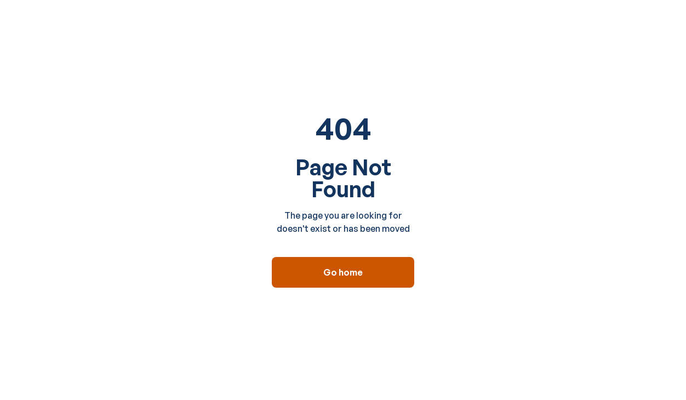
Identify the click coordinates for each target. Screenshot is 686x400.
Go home (343, 272)
